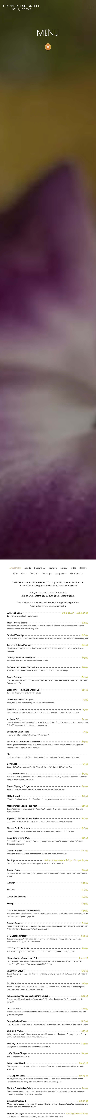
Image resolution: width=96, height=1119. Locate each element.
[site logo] (21, 7)
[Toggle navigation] (90, 7)
